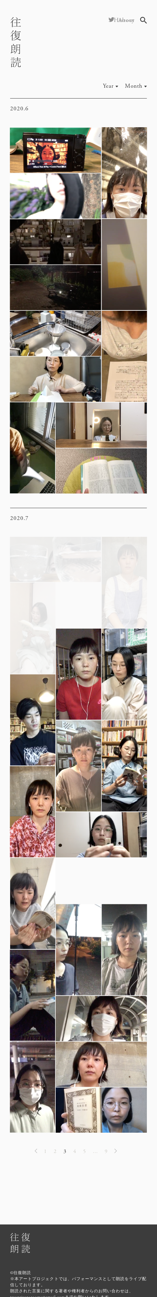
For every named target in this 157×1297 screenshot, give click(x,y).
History (124, 20)
